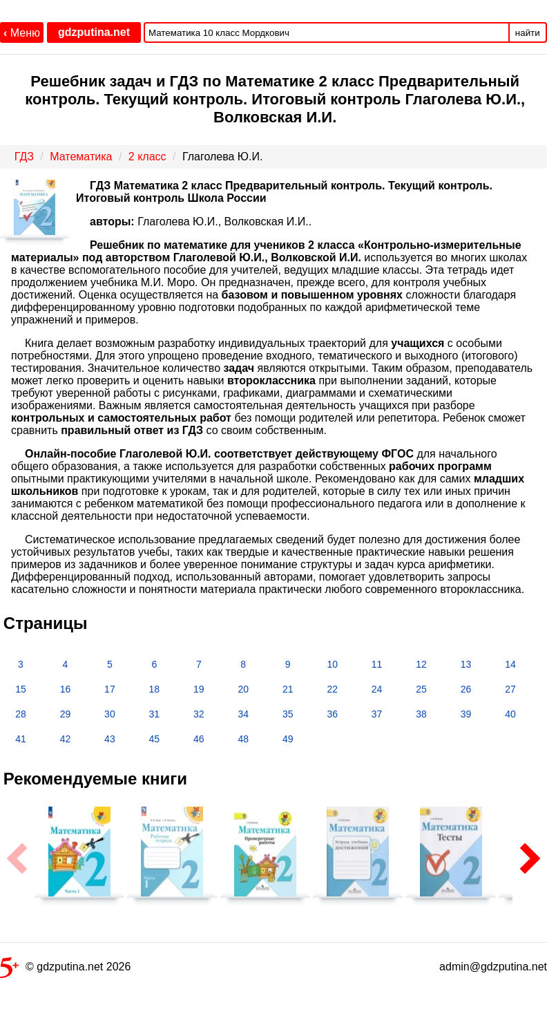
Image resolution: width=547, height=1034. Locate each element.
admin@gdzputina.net (493, 966)
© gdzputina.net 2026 (65, 969)
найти (527, 33)
